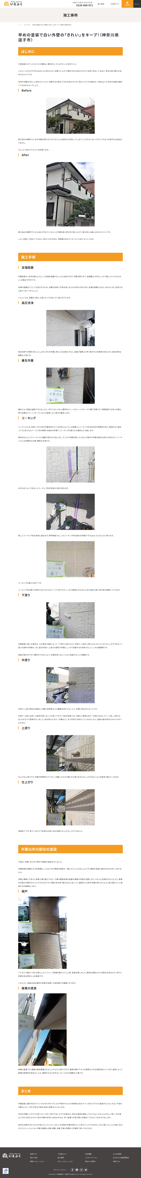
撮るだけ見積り (90, 1161)
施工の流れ (34, 1158)
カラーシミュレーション (65, 1161)
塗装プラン (33, 1154)
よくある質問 (117, 1154)
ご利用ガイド (62, 1154)
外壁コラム (116, 1161)
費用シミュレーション (37, 1161)
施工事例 (61, 1158)
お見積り (127, 4)
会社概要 (88, 1154)
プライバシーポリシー (60, 1170)
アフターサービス (91, 1158)
